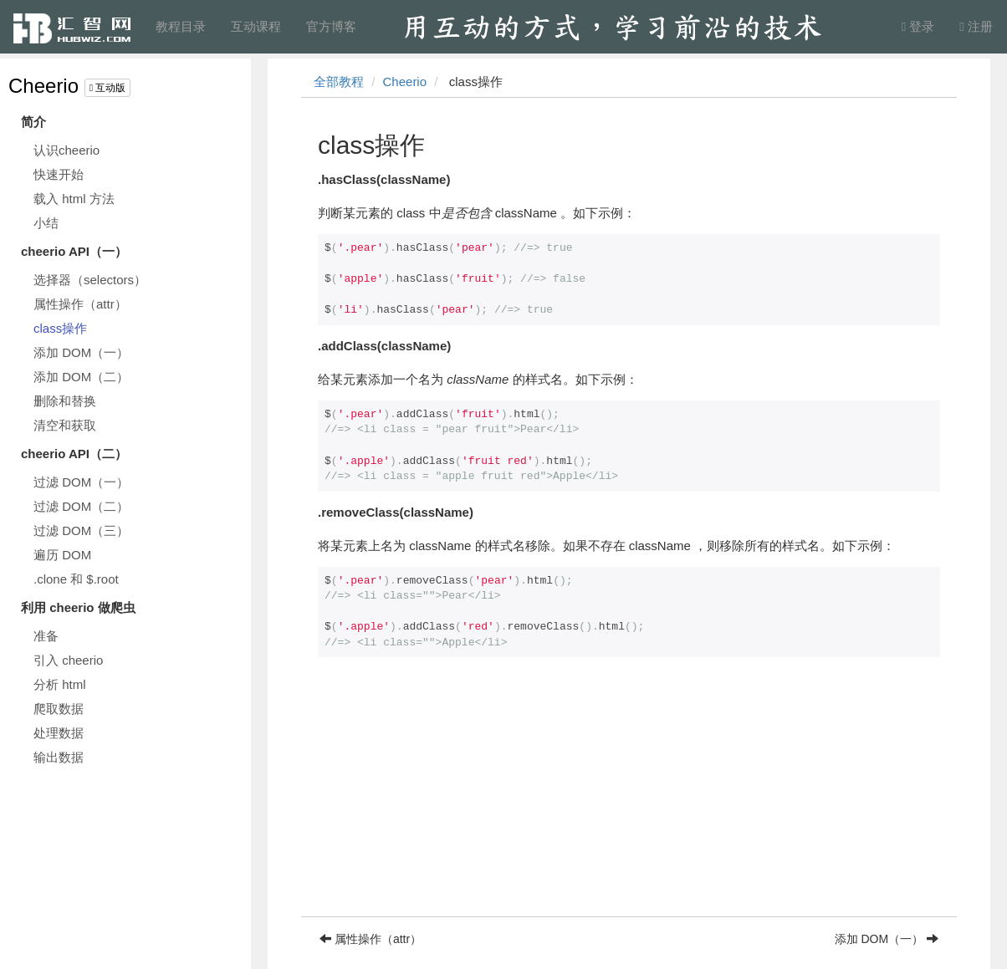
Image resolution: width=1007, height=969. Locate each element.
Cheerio (43, 85)
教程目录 (181, 26)
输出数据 (58, 757)
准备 (46, 636)
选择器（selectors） (89, 280)
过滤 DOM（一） (81, 482)
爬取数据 (58, 708)
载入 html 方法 (74, 198)
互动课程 (256, 26)
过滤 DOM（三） (81, 530)
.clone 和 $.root (76, 579)
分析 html (59, 684)
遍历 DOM (62, 555)
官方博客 (331, 26)
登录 (918, 26)
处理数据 (58, 733)
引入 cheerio (68, 660)
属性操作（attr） (80, 304)
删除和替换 (64, 401)
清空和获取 (64, 425)
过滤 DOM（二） (81, 506)
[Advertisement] (629, 799)
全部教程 (339, 81)
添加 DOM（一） (81, 352)
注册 (976, 26)
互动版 (107, 88)
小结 (46, 223)
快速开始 (58, 174)
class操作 (60, 328)
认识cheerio (66, 150)
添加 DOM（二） (81, 377)
